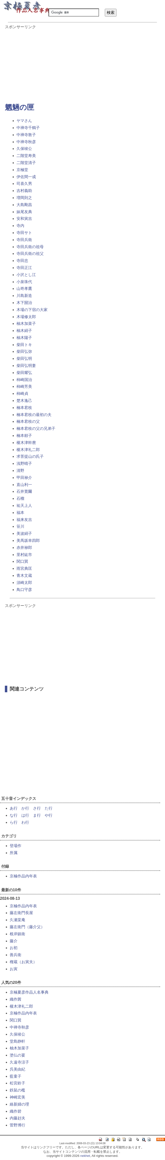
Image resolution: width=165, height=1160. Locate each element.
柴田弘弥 (24, 351)
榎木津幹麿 (26, 443)
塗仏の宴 (17, 1055)
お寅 (13, 969)
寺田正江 (24, 268)
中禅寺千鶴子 (28, 128)
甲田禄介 (24, 478)
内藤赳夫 (17, 1118)
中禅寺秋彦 (26, 142)
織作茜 (15, 999)
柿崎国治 (24, 380)
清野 (20, 470)
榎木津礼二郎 (28, 450)
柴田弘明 (24, 358)
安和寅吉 (24, 218)
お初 (13, 948)
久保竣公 (24, 149)
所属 (13, 853)
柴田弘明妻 (26, 366)
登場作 (15, 846)
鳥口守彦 (24, 590)
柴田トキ (24, 345)
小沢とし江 (26, 275)
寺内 (20, 226)
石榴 (20, 498)
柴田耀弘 (24, 373)
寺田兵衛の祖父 (30, 253)
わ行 (25, 822)
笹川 (20, 526)
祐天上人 (24, 505)
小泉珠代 (24, 282)
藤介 (13, 941)
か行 (25, 808)
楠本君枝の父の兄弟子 (35, 428)
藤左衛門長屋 (21, 913)
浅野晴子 (24, 463)
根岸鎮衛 (17, 934)
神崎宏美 (17, 1097)
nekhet (85, 1156)
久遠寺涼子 (19, 1062)
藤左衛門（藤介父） (27, 927)
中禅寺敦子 (26, 135)
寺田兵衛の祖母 (30, 247)
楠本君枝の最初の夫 (33, 415)
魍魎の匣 (19, 107)
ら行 (13, 822)
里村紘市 (24, 555)
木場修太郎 (26, 317)
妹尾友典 (24, 212)
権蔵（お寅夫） (23, 962)
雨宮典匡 (24, 568)
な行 (13, 815)
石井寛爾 (24, 491)
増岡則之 (24, 198)
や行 (48, 815)
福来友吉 (24, 520)
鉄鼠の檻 (17, 1090)
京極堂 (22, 170)
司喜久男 (24, 184)
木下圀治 (24, 303)
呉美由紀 (17, 1069)
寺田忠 (22, 261)
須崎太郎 (24, 582)
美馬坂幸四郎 (28, 540)
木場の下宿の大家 (32, 310)
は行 (25, 815)
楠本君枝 (24, 408)
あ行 (13, 808)
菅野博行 (17, 1125)
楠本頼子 (24, 435)
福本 (20, 513)
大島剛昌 (24, 205)
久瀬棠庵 (17, 920)
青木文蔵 (24, 575)
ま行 (37, 815)
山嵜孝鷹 (24, 288)
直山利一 (24, 485)
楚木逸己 (24, 400)
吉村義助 (24, 191)
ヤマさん (24, 121)
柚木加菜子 (26, 323)
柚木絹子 (24, 331)
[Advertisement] (82, 64)
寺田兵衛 (24, 240)
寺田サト (24, 233)
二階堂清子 (26, 163)
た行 (48, 808)
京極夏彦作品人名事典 (29, 992)
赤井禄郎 (24, 547)
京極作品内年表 (23, 876)
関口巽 (22, 561)
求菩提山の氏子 (30, 456)
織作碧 (15, 1111)
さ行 (37, 808)
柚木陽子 (24, 338)
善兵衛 (15, 955)
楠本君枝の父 (28, 421)
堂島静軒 (17, 1041)
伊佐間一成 (26, 177)
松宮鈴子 (17, 1083)
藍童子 (15, 1076)
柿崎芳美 (24, 386)
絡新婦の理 (19, 1104)
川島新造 (24, 296)
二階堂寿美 (26, 156)
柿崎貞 (22, 393)
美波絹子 (24, 533)
